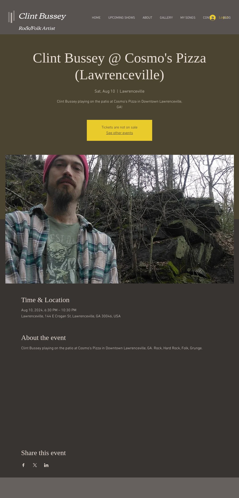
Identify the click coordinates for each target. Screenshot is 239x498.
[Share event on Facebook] (23, 465)
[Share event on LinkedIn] (46, 465)
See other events (119, 133)
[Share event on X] (35, 465)
